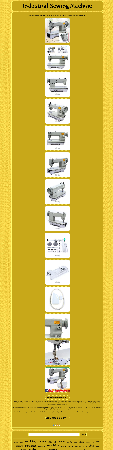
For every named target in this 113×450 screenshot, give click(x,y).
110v (93, 442)
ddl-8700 (78, 446)
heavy (42, 441)
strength (19, 446)
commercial (41, 446)
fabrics (16, 442)
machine (53, 445)
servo (85, 446)
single (97, 446)
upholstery (30, 446)
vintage (75, 442)
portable (21, 442)
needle (69, 442)
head (98, 441)
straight (63, 446)
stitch (81, 442)
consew (70, 446)
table (50, 442)
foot (91, 445)
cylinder (88, 442)
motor (62, 441)
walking (31, 441)
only (55, 442)
